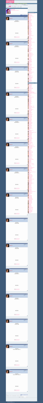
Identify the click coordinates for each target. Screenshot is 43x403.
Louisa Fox (30, 165)
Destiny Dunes (30, 125)
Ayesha (29, 96)
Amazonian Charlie (31, 88)
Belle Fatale (30, 100)
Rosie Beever (30, 187)
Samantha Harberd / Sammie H (32, 191)
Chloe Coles (30, 118)
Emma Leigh (30, 131)
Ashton (29, 94)
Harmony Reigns (30, 138)
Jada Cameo (30, 43)
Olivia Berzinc (30, 64)
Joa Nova (30, 47)
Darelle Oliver (30, 33)
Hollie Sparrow (30, 140)
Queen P (30, 66)
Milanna (29, 173)
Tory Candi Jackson (31, 209)
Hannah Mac (30, 39)
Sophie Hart (30, 71)
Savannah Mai (30, 195)
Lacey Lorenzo (30, 157)
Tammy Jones (30, 73)
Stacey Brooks (30, 200)
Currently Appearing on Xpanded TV (15, 10)
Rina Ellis (30, 186)
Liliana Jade (30, 52)
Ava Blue (30, 95)
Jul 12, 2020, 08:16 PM (8, 369)
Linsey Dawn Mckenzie (31, 163)
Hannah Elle (30, 136)
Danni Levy (30, 32)
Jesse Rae (30, 46)
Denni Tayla (30, 34)
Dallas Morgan (30, 31)
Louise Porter (30, 166)
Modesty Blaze (30, 174)
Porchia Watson (30, 180)
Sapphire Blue (30, 193)
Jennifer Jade (30, 44)
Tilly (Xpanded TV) (31, 77)
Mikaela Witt (30, 62)
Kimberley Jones (30, 156)
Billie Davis (30, 102)
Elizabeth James (30, 128)
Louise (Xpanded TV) (31, 54)
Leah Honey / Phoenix (31, 159)
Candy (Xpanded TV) (31, 109)
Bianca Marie (30, 101)
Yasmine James (30, 211)
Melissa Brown (30, 170)
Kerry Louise (30, 155)
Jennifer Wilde (30, 45)
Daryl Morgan (30, 123)
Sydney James (30, 202)
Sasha (29, 194)
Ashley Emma (30, 19)
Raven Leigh (30, 182)
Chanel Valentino (31, 114)
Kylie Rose (30, 49)
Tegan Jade (30, 75)
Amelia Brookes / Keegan (31, 92)
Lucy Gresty (30, 56)
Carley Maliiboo (30, 112)
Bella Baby (30, 22)
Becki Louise (30, 98)
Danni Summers (30, 122)
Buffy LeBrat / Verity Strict (31, 107)
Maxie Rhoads (30, 59)
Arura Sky (30, 18)
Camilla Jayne (30, 108)
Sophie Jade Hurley (31, 199)
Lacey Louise (30, 158)
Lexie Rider (30, 161)
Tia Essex (30, 76)
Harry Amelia (30, 139)
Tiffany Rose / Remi (31, 207)
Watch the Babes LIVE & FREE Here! (20, 3)
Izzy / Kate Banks (31, 142)
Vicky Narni (30, 79)
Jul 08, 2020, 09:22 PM (8, 243)
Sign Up (25, 4)
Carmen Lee (30, 113)
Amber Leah (30, 90)
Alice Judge (30, 87)
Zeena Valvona (30, 81)
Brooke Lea (30, 105)
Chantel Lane (30, 115)
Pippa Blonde (30, 179)
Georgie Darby (30, 38)
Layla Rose (30, 50)
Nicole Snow (30, 63)
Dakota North (30, 120)
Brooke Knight (30, 25)
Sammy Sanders (30, 192)
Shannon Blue (30, 196)
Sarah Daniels (30, 69)
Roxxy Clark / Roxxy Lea (31, 67)
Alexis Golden (30, 85)
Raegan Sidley (30, 181)
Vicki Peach (30, 78)
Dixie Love (30, 126)
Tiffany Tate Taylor (31, 208)
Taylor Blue (30, 204)
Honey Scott (30, 41)
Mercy (29, 171)
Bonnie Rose (30, 103)
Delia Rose (30, 124)
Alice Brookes (30, 86)
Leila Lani (30, 51)
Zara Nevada (30, 80)
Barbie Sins (30, 97)
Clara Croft (30, 30)
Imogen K (30, 141)
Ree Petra (30, 184)
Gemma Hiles (30, 133)
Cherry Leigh (30, 28)
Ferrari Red (30, 37)
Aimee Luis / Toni (30, 84)
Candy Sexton (30, 110)
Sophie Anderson (31, 198)
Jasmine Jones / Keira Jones (32, 146)
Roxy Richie (30, 189)
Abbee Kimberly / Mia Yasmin (32, 13)
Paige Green (30, 178)
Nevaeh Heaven (30, 176)
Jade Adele (30, 143)
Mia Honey (30, 172)
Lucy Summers (30, 168)
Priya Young (30, 65)
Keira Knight (30, 154)
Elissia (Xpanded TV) (31, 35)
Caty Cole (30, 26)
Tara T (29, 74)
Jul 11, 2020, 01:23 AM (8, 268)
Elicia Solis (30, 127)
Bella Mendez (30, 23)
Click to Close (16, 58)
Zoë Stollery (30, 212)
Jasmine (30, 144)
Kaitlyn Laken (30, 150)
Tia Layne (30, 206)
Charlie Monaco (30, 116)
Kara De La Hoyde (31, 151)
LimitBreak (10, 18)
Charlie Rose (30, 117)
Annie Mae (30, 17)
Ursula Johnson (30, 210)
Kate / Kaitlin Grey (31, 152)
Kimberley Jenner (31, 48)
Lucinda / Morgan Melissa (31, 167)
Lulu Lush (30, 169)
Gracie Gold (30, 135)
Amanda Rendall (30, 15)
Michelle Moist (30, 61)
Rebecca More (30, 183)
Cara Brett (30, 111)
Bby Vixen (30, 21)
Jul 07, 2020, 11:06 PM (8, 16)
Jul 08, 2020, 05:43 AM (8, 142)
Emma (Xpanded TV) (31, 130)
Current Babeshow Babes (31, 12)
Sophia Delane (30, 197)
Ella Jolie (30, 36)
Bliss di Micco (30, 24)
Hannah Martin (30, 137)
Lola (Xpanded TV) (31, 53)
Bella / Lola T (30, 99)
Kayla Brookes (30, 153)
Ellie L (29, 129)
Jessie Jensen (30, 148)
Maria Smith (30, 58)
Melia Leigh (30, 60)
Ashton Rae (7, 8)
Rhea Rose (30, 185)
